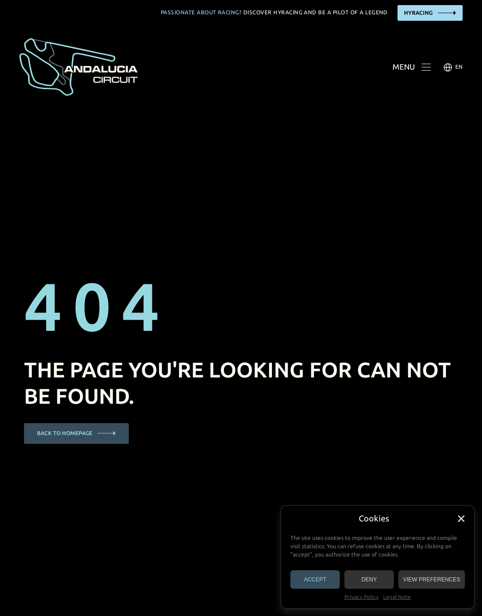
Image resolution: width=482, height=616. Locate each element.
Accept (315, 579)
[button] (461, 518)
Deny (369, 579)
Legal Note (397, 597)
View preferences (431, 579)
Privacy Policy (361, 597)
